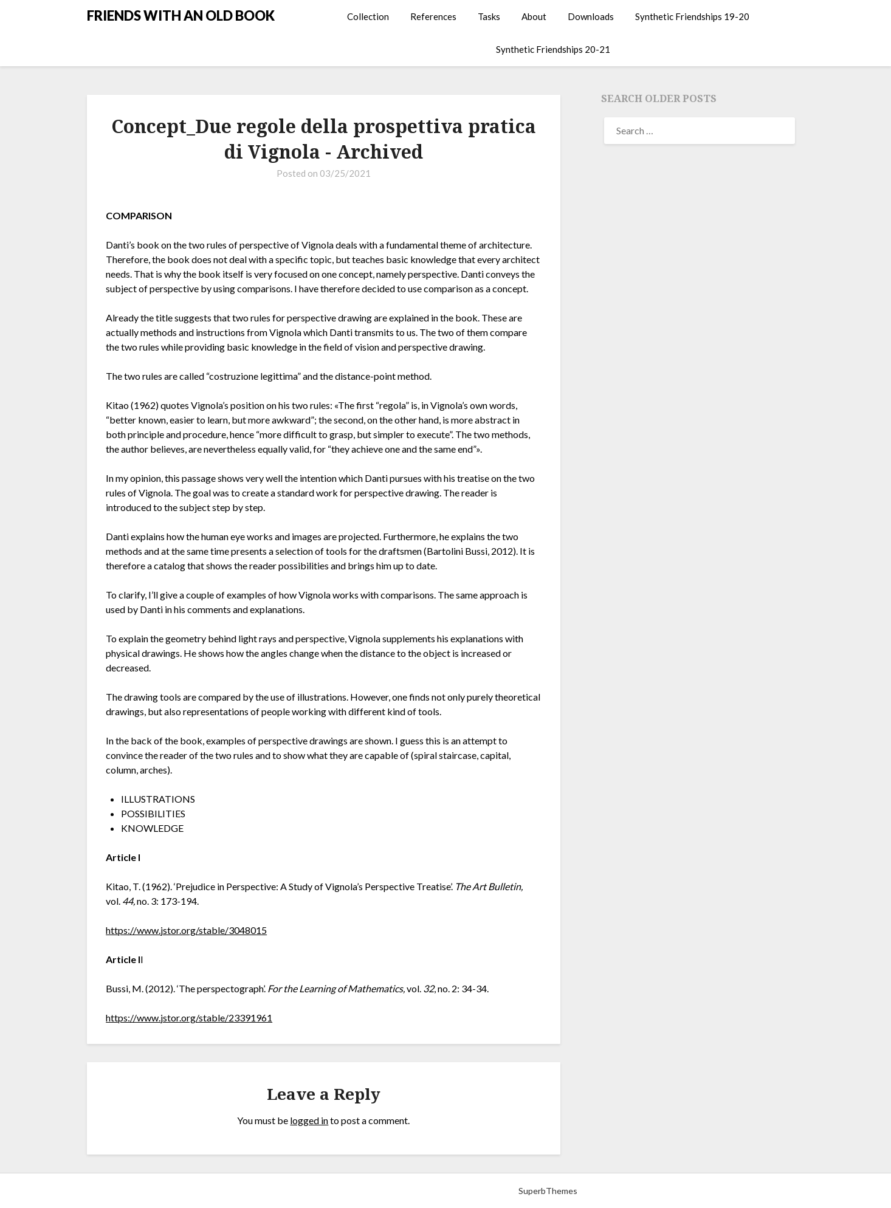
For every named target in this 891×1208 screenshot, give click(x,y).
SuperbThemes (547, 1191)
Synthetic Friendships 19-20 (692, 16)
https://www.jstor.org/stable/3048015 (186, 930)
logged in (309, 1120)
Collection (368, 16)
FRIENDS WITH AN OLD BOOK (181, 15)
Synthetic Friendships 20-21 (553, 49)
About (533, 16)
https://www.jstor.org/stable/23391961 (189, 1017)
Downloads (591, 16)
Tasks (489, 16)
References (433, 16)
